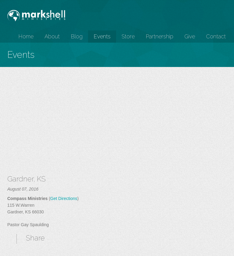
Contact (216, 36)
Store (128, 36)
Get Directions (63, 198)
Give (189, 36)
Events (102, 36)
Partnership (159, 36)
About (52, 36)
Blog (77, 36)
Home (26, 36)
